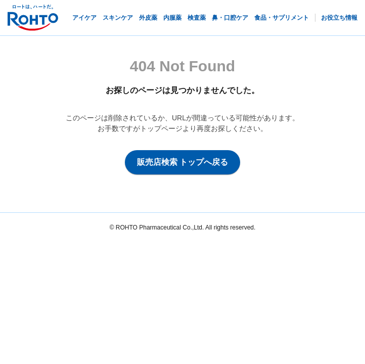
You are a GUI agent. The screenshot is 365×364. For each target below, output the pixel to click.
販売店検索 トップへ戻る (182, 162)
